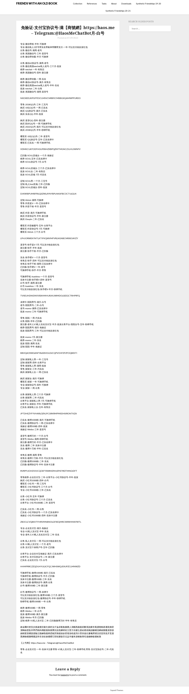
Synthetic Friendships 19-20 (148, 3)
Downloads (126, 3)
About (114, 3)
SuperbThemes (116, 690)
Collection (77, 3)
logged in (65, 675)
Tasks (104, 3)
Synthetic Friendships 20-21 (118, 11)
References (92, 3)
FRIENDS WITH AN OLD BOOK (36, 3)
